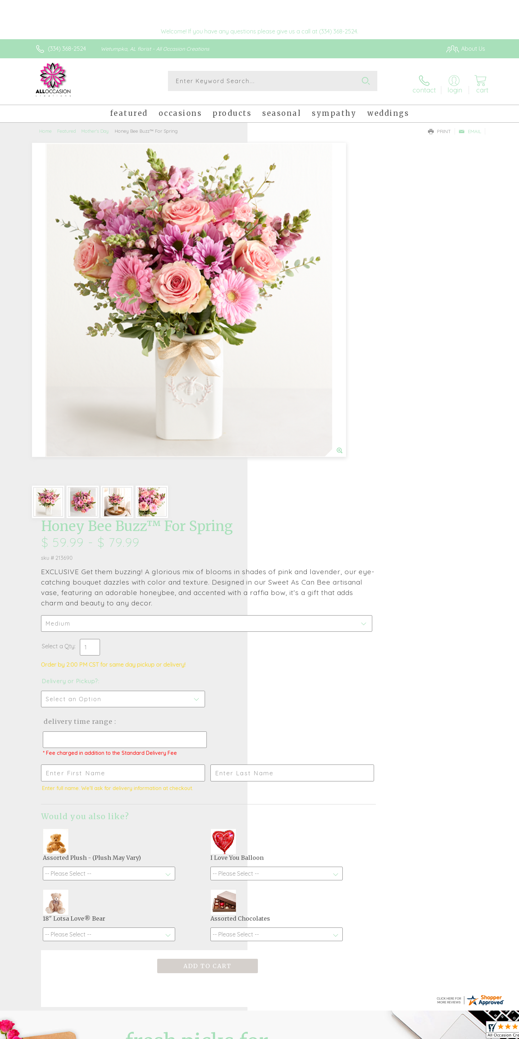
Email (470, 126)
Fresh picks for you (197, 763)
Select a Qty (276, 274)
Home (45, 126)
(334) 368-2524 (67, 48)
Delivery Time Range (295, 350)
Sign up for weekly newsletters (349, 759)
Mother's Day (95, 126)
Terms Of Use (327, 1032)
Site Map (466, 1032)
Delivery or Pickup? (288, 309)
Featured (66, 126)
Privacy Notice (370, 1032)
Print (439, 126)
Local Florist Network (421, 1032)
